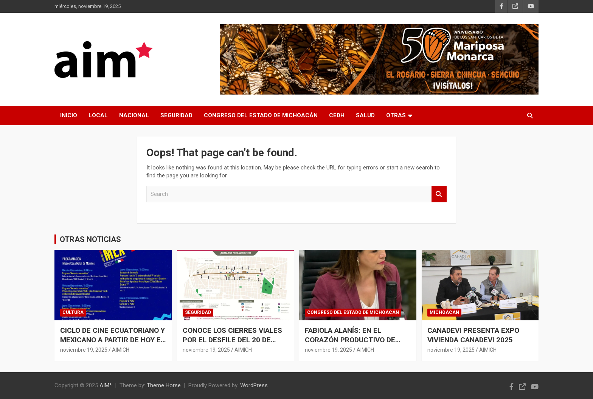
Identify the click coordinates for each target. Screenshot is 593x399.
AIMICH (120, 350)
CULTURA (73, 312)
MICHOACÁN (444, 312)
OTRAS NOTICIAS (90, 239)
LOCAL (98, 115)
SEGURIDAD (176, 115)
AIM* (105, 385)
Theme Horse (164, 385)
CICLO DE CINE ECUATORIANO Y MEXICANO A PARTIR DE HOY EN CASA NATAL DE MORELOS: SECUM (113, 344)
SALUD (365, 115)
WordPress (254, 385)
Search (439, 194)
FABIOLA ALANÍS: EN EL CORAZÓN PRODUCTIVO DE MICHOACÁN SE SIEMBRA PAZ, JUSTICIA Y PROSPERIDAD (355, 344)
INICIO (68, 115)
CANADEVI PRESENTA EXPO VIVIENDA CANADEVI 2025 (473, 335)
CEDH (337, 115)
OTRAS (396, 115)
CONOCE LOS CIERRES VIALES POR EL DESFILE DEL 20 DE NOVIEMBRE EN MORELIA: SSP (233, 339)
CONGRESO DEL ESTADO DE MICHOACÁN (261, 115)
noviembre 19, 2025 (83, 350)
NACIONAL (134, 115)
